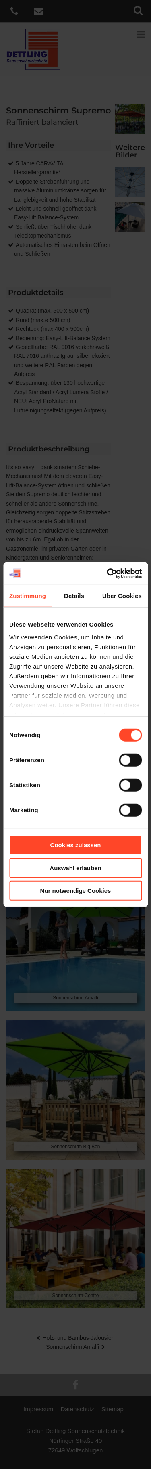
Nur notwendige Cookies (75, 890)
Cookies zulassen (75, 845)
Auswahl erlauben (75, 867)
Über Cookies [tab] (122, 595)
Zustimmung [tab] (27, 595)
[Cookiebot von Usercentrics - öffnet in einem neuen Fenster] (107, 573)
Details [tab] (74, 595)
